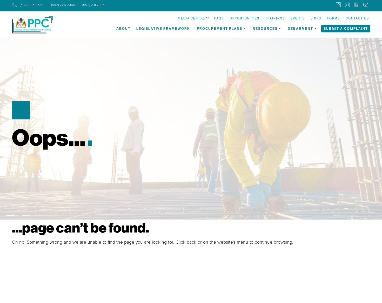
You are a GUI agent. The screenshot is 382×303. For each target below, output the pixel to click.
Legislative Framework (163, 28)
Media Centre (191, 18)
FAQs (219, 18)
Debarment (300, 28)
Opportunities (244, 18)
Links (316, 18)
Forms (333, 18)
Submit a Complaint (346, 28)
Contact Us (357, 18)
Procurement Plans (219, 28)
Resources (265, 28)
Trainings (275, 18)
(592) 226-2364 (63, 4)
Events (298, 18)
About (123, 28)
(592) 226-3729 (31, 4)
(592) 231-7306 (93, 4)
